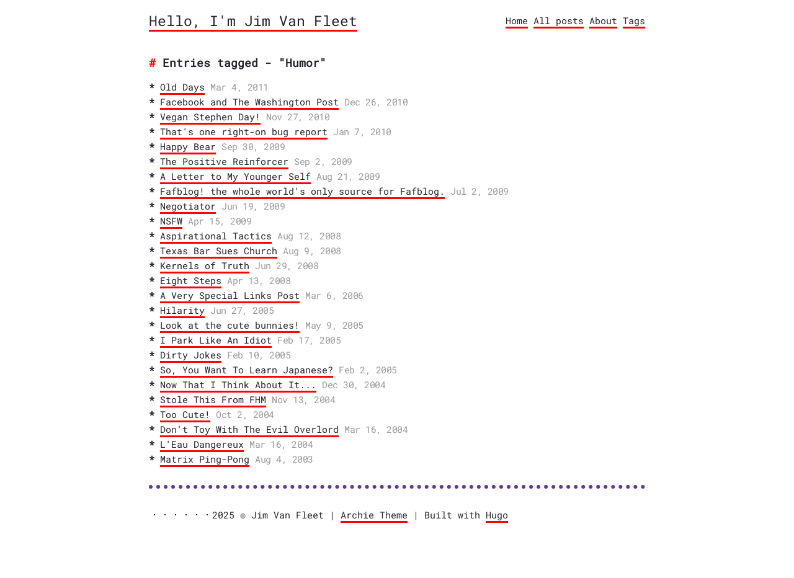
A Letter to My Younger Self (235, 176)
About (603, 20)
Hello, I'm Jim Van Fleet (253, 20)
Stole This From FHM (213, 399)
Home (517, 20)
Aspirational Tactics (216, 235)
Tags (634, 20)
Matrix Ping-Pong (204, 459)
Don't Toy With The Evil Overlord (249, 429)
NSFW (171, 221)
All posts (558, 20)
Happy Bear (188, 146)
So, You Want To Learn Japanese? (246, 369)
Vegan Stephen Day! (210, 116)
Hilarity (182, 310)
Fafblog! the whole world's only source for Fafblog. (302, 191)
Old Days (182, 87)
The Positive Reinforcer (224, 161)
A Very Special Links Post (230, 295)
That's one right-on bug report (244, 131)
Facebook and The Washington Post (249, 102)
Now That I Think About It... (238, 384)
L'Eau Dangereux (202, 444)
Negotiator (188, 206)
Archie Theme (374, 515)
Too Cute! (185, 414)
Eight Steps (190, 280)
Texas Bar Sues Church (218, 250)
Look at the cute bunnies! (230, 325)
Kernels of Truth (204, 265)
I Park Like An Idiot (216, 340)
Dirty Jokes (190, 355)
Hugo (497, 515)
